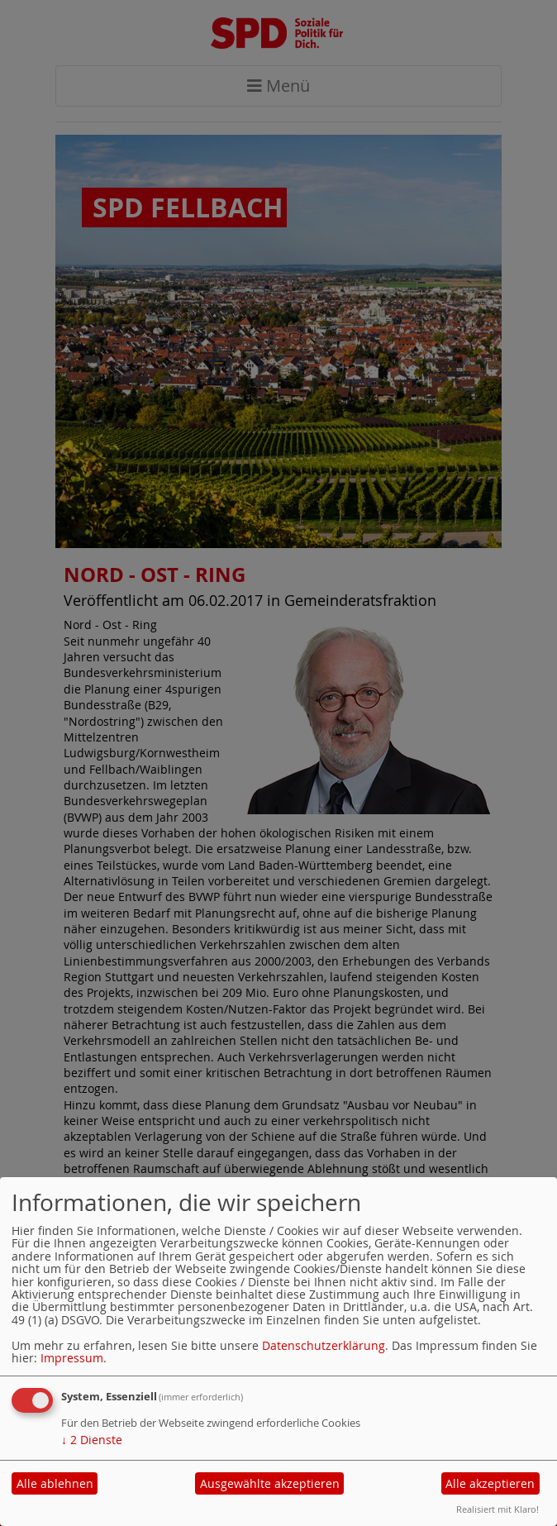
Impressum (71, 1358)
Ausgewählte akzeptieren (270, 1483)
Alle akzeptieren (490, 1483)
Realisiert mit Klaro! (497, 1509)
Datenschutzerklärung (323, 1345)
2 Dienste (91, 1439)
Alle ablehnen (55, 1483)
